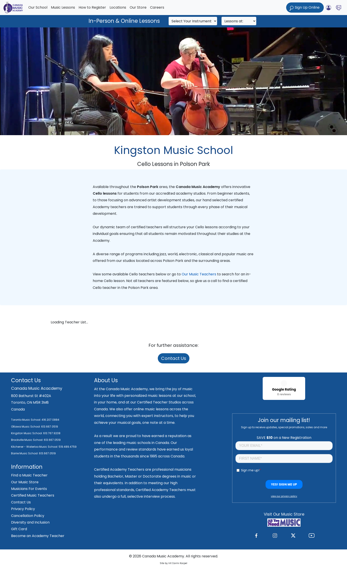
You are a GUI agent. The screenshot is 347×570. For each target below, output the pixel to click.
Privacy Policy (23, 508)
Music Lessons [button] (63, 7)
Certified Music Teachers (32, 495)
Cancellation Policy (27, 515)
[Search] (193, 21)
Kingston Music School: (26, 433)
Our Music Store (25, 482)
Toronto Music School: (26, 420)
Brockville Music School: (27, 440)
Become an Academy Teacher (37, 535)
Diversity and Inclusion (30, 522)
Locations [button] (118, 7)
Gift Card (19, 529)
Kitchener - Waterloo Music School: (35, 447)
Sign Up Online (304, 8)
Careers (157, 7)
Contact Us (173, 358)
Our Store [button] (138, 7)
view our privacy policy (284, 496)
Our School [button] (37, 7)
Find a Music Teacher (29, 475)
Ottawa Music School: (26, 426)
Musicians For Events (29, 488)
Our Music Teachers (199, 274)
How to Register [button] (92, 7)
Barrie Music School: (25, 453)
